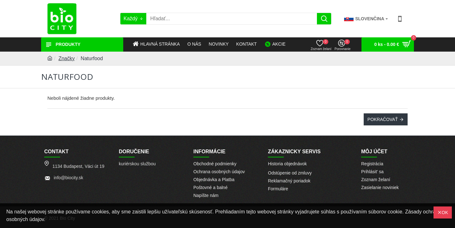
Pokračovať (382, 119)
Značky (66, 58)
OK (445, 212)
